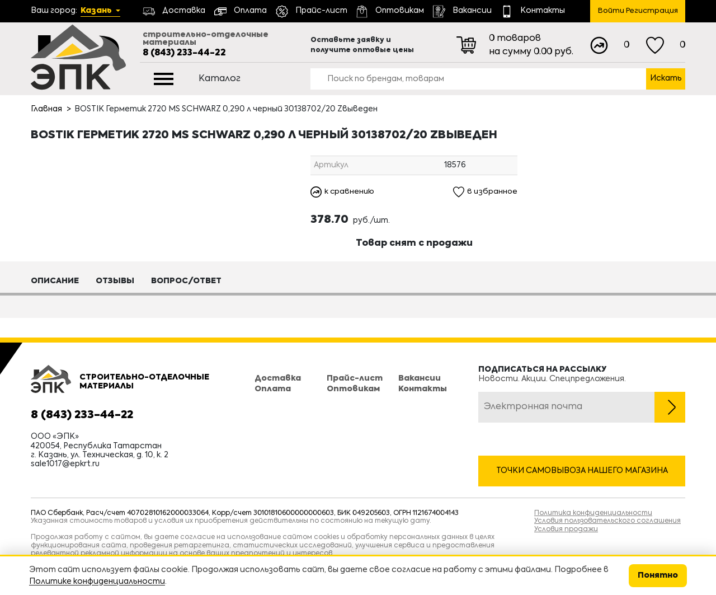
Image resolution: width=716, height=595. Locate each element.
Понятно (658, 575)
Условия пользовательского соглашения (607, 521)
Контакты (422, 389)
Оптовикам (353, 389)
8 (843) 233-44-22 (184, 53)
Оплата (273, 389)
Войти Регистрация (638, 11)
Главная (46, 109)
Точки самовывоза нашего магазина (582, 471)
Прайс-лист (355, 379)
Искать (666, 78)
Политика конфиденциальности (593, 513)
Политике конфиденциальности (97, 581)
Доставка (278, 379)
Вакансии (419, 379)
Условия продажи (566, 529)
